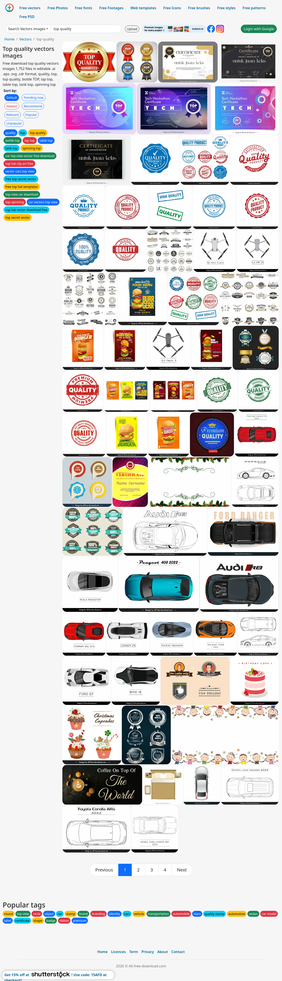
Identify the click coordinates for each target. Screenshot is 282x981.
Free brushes (199, 8)
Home (9, 39)
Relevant (12, 115)
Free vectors (29, 8)
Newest (11, 106)
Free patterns (254, 8)
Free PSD (26, 16)
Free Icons (172, 8)
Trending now (33, 97)
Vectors (25, 39)
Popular (31, 115)
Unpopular (14, 123)
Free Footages (111, 8)
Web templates (143, 8)
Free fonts (83, 8)
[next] (182, 870)
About (162, 951)
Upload (132, 29)
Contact (178, 951)
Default (11, 97)
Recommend (33, 106)
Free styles (226, 8)
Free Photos (57, 8)
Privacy (147, 951)
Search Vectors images (26, 28)
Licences (118, 951)
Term (133, 951)
